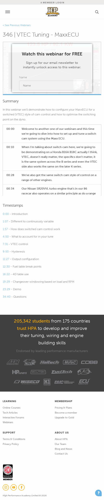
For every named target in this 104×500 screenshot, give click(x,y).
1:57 (5, 229)
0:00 (6, 214)
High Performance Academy (52, 11)
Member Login (52, 2)
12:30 (6, 266)
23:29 (6, 289)
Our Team (60, 444)
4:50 (6, 236)
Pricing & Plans (63, 407)
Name (23, 77)
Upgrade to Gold (64, 417)
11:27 (6, 259)
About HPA (61, 439)
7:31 (5, 244)
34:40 (7, 296)
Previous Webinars (20, 25)
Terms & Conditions (14, 439)
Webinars (8, 422)
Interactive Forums (13, 417)
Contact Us (61, 453)
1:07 (5, 221)
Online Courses (11, 407)
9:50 (6, 251)
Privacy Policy (11, 444)
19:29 (6, 281)
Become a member (66, 412)
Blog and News (63, 448)
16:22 (6, 274)
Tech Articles (10, 412)
